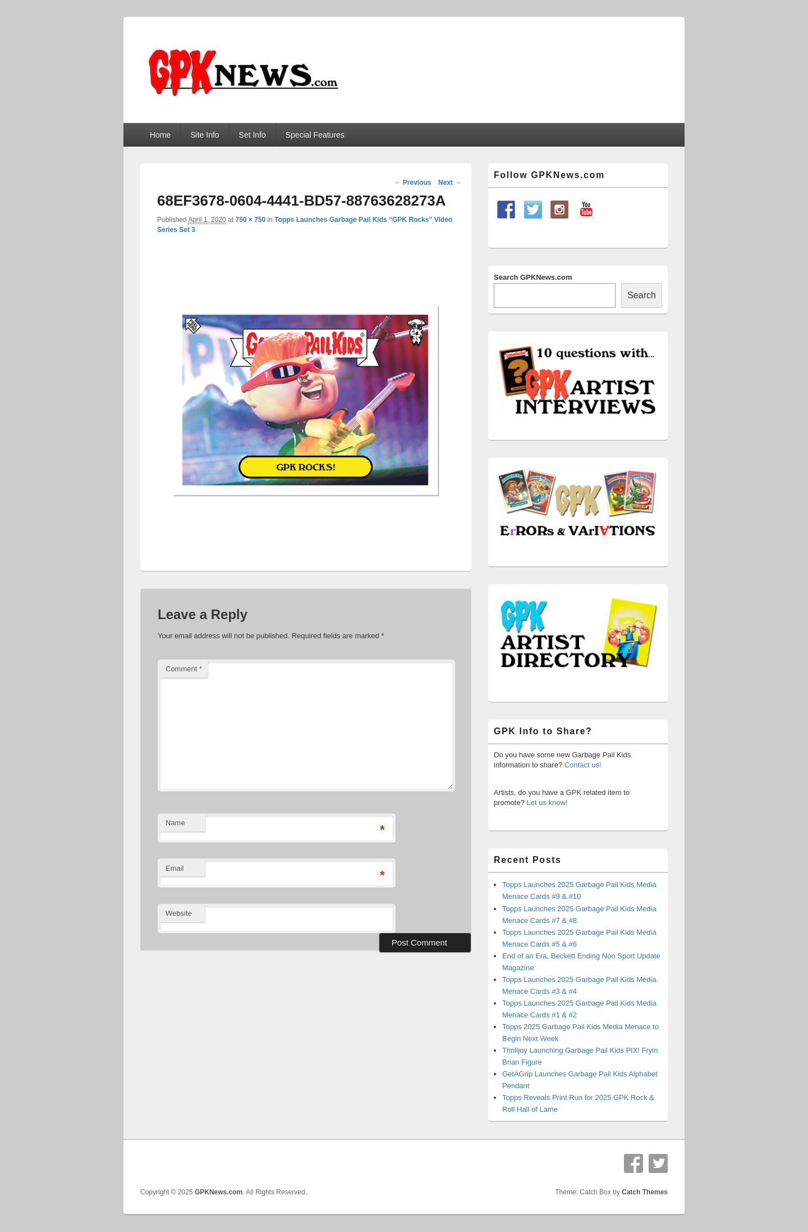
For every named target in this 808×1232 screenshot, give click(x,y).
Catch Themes (645, 1192)
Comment (184, 669)
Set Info (252, 134)
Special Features (315, 134)
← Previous (412, 183)
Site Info (204, 134)
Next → (449, 183)
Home (160, 134)
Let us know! (547, 802)
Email (175, 868)
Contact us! (583, 765)
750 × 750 (250, 220)
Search (641, 295)
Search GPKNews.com (533, 277)
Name (175, 823)
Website (179, 913)
